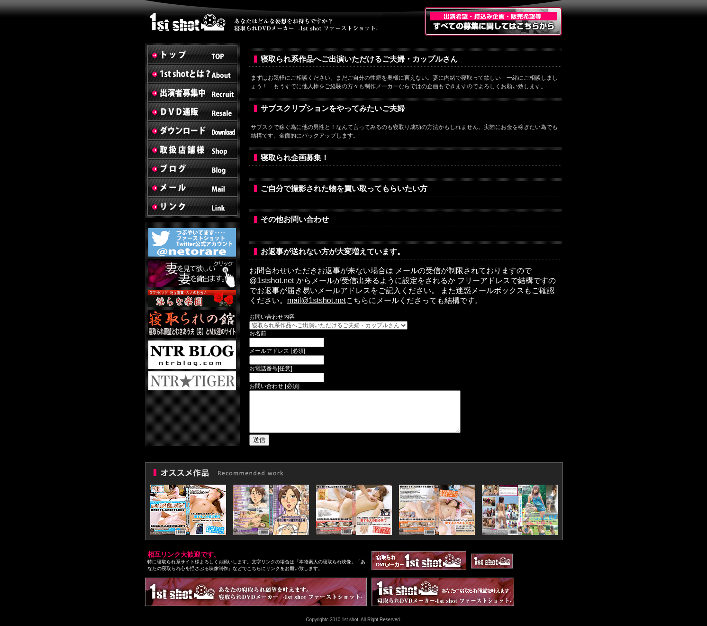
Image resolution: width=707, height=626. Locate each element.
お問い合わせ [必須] (274, 386)
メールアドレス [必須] (277, 351)
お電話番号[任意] (270, 368)
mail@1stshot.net (316, 300)
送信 (259, 439)
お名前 (257, 333)
